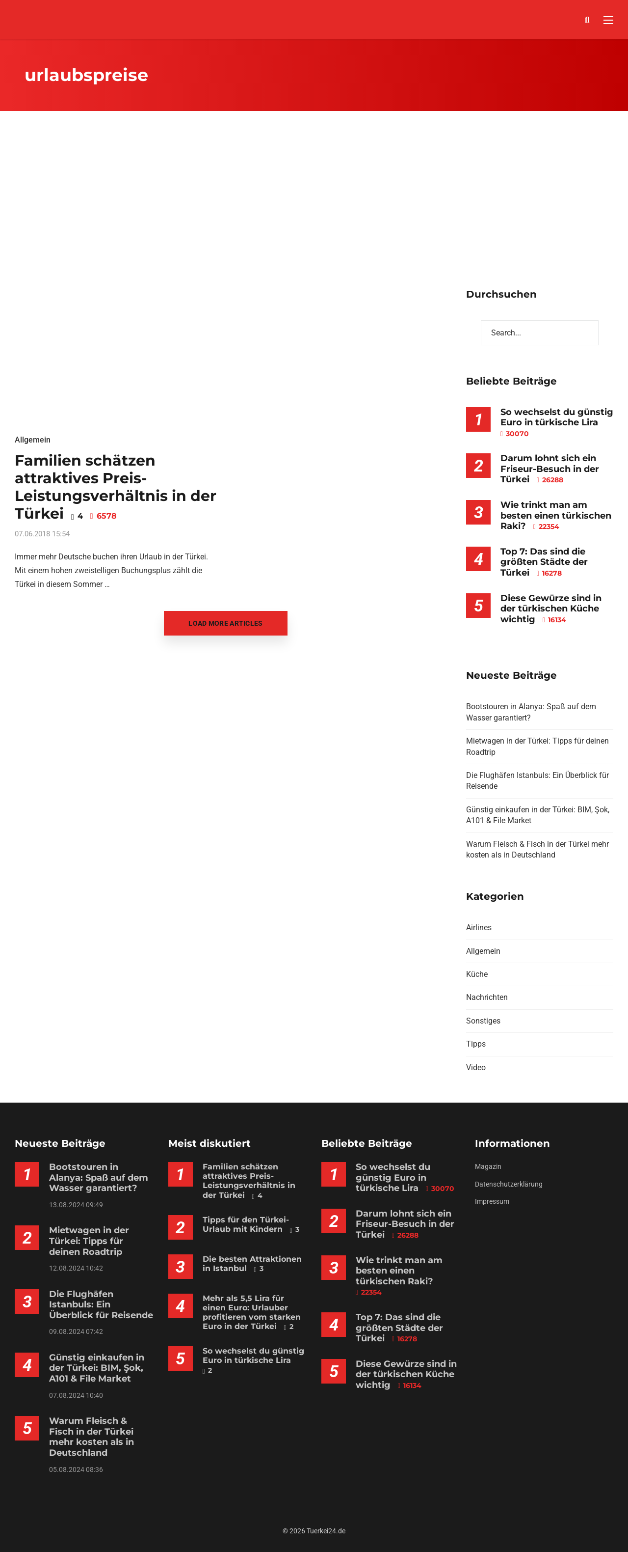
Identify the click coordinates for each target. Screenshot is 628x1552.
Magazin (488, 1166)
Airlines (479, 927)
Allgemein (33, 439)
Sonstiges (483, 1020)
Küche (477, 974)
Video (476, 1067)
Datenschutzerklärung (509, 1184)
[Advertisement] (314, 214)
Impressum (492, 1201)
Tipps (476, 1044)
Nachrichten (487, 997)
